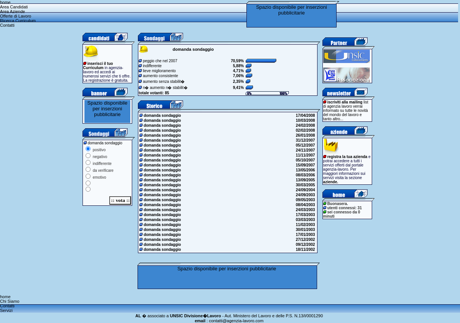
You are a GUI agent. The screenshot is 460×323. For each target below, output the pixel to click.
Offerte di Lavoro (15, 16)
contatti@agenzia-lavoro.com (236, 320)
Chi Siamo (9, 301)
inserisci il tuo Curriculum (98, 65)
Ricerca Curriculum (18, 20)
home (5, 2)
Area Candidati (14, 7)
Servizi (6, 310)
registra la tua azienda (347, 157)
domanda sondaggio (160, 115)
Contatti (7, 25)
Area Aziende (12, 11)
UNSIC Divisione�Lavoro (195, 315)
